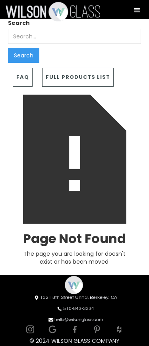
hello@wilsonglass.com (78, 319)
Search (19, 23)
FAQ (22, 77)
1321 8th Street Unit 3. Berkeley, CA (78, 297)
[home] (50, 11)
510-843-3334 (78, 308)
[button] (137, 10)
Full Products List (78, 77)
